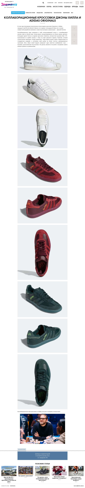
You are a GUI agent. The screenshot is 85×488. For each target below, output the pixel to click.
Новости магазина (18, 12)
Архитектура (48, 12)
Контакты (60, 2)
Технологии (57, 12)
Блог (56, 2)
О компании (50, 2)
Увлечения (66, 12)
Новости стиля (30, 12)
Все (72, 12)
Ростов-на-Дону (9, 1)
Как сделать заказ (68, 2)
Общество (40, 12)
